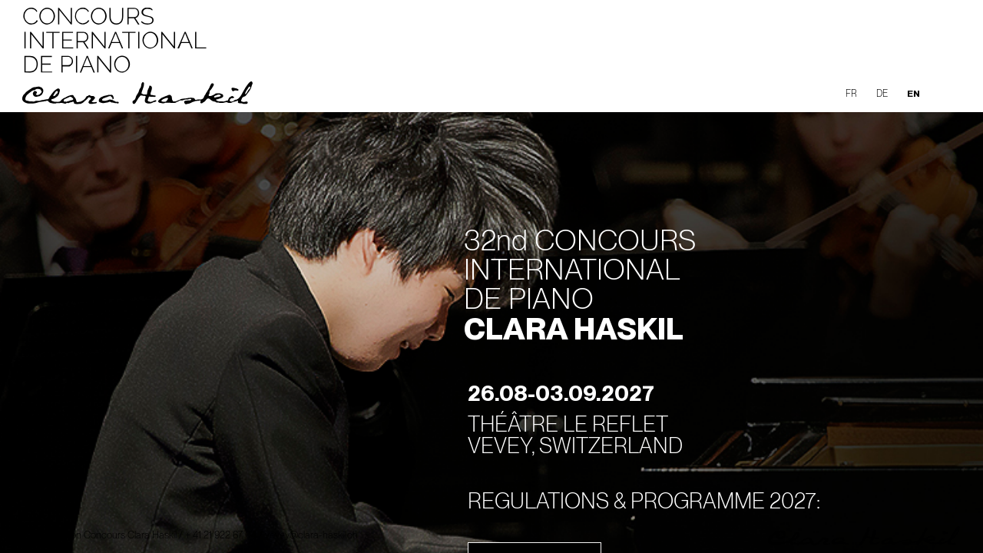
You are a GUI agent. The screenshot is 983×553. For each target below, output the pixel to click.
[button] (948, 91)
